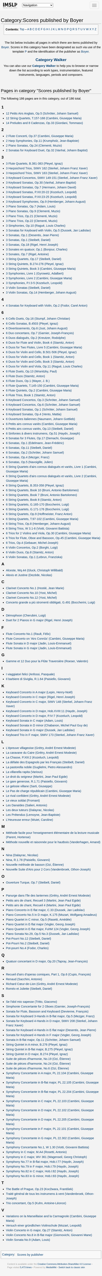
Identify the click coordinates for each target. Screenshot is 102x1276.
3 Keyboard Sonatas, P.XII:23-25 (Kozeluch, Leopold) (41, 197)
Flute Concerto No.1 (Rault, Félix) (28, 634)
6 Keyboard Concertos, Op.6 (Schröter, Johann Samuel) (43, 404)
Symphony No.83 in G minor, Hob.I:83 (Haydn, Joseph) (42, 1176)
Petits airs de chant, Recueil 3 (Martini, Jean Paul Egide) (43, 900)
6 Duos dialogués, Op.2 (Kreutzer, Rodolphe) (36, 337)
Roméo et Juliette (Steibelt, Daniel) (29, 988)
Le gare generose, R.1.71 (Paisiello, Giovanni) (36, 781)
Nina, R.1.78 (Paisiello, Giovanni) (28, 860)
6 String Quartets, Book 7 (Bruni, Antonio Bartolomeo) (41, 495)
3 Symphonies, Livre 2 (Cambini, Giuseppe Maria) (39, 278)
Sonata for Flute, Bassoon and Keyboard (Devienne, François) (47, 1011)
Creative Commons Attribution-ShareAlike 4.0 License (64, 1264)
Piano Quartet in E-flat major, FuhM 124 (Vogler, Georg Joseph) (48, 929)
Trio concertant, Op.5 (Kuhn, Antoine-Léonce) (36, 1203)
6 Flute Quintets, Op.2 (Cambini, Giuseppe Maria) (39, 390)
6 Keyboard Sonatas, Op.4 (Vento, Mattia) (33, 414)
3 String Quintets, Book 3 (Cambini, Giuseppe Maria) (41, 268)
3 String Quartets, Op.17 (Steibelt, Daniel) (33, 259)
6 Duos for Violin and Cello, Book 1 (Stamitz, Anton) (40, 357)
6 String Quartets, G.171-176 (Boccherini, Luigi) (37, 509)
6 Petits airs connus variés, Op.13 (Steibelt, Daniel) (40, 428)
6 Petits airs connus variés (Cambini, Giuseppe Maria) (41, 424)
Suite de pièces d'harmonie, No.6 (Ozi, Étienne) (37, 1068)
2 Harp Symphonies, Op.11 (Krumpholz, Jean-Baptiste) (42, 140)
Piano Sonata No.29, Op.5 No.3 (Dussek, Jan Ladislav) (42, 933)
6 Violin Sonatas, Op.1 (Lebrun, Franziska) (34, 557)
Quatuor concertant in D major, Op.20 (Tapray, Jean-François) (47, 961)
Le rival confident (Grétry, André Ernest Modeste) (38, 795)
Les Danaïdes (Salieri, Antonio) (26, 805)
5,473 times (26, 1267)
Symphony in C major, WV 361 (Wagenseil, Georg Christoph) (46, 1157)
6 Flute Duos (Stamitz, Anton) (25, 376)
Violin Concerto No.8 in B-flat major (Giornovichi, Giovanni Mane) (49, 1235)
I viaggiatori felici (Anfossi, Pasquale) (30, 674)
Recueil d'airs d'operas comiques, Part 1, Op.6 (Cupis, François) (48, 974)
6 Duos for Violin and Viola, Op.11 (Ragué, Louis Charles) (44, 366)
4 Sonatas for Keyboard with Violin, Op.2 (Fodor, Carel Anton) (47, 305)
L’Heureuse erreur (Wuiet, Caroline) (29, 819)
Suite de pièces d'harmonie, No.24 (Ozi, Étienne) (38, 1063)
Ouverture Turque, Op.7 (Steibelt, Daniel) (33, 882)
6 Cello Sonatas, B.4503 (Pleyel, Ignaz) (32, 323)
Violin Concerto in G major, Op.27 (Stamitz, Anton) (39, 1230)
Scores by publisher (30, 1254)
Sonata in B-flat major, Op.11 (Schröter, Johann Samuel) (43, 1039)
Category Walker (51, 60)
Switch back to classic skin (72, 1267)
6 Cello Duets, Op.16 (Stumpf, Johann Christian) (38, 318)
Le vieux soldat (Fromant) (23, 800)
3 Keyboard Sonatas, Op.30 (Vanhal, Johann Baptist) (41, 182)
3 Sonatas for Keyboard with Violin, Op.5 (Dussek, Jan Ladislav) (48, 230)
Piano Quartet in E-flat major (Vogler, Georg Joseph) (40, 924)
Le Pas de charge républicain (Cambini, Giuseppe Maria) (43, 791)
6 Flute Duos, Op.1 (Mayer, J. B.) (28, 381)
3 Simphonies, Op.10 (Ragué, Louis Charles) (35, 225)
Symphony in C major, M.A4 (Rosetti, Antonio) (36, 1152)
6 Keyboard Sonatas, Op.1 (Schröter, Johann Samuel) (42, 409)
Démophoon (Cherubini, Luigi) (26, 615)
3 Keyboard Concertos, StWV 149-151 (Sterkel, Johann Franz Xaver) (51, 177)
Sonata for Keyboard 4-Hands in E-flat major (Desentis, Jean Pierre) (51, 1030)
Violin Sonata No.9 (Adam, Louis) (28, 1239)
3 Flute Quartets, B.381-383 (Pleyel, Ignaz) (34, 163)
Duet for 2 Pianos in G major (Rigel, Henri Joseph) (39, 620)
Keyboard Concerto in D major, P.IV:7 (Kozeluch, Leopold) (44, 715)
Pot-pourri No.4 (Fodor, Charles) (27, 948)
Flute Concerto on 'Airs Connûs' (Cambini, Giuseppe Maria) (45, 638)
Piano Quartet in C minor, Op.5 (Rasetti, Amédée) (39, 919)
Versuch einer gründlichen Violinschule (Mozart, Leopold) (44, 1225)
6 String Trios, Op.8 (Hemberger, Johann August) (38, 523)
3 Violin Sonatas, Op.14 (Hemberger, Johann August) (41, 292)
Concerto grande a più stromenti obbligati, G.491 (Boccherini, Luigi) (50, 602)
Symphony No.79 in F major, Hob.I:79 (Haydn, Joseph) (42, 1166)
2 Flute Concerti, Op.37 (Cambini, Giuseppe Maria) (39, 136)
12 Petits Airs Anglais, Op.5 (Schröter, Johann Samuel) (42, 113)
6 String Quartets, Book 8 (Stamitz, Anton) (34, 499)
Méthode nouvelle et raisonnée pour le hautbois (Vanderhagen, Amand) (53, 842)
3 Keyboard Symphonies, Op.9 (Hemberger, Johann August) (46, 201)
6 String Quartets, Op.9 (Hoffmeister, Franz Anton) (39, 514)
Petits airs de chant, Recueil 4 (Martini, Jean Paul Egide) (43, 905)
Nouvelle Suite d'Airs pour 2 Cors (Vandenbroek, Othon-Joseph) (48, 869)
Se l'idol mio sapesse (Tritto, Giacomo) (31, 1001)
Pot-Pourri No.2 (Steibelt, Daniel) (27, 943)
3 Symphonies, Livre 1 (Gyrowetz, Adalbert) (35, 273)
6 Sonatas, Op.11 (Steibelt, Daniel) (29, 447)
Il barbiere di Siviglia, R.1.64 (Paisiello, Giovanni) (38, 679)
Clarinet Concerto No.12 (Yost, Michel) (31, 597)
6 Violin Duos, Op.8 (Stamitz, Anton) (30, 552)
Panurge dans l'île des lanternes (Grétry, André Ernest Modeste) (48, 895)
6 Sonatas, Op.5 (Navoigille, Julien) (29, 462)
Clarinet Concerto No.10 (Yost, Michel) (31, 593)
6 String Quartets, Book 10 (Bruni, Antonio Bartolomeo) (42, 490)
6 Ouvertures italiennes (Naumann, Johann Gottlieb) (40, 419)
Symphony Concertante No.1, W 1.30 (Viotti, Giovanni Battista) (47, 1147)
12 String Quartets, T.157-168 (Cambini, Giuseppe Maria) (44, 118)
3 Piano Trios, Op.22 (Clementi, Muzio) (32, 221)
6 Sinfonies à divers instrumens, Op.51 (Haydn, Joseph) (43, 433)
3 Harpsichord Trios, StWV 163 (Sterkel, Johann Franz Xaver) (47, 173)
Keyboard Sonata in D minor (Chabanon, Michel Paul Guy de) (47, 725)
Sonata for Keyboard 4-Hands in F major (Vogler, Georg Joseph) (48, 1035)
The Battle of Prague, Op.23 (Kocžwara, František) (39, 1189)
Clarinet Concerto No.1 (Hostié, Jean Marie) (35, 588)
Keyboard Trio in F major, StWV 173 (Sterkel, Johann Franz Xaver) (50, 735)
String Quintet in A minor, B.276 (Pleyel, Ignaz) (36, 1044)
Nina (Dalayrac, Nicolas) (22, 855)
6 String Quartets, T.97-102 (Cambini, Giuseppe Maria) (42, 519)
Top (22, 29)
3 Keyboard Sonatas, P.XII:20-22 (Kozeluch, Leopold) (41, 192)
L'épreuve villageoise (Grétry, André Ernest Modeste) (41, 748)
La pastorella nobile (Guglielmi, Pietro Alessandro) (39, 767)
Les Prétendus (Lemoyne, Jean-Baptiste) (33, 814)
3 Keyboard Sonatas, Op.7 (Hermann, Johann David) (41, 187)
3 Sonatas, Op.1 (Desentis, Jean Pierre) (32, 235)
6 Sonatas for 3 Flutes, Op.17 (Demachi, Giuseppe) (40, 438)
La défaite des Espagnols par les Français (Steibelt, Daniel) (45, 762)
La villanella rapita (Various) (24, 772)
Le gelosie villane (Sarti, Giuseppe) (29, 786)
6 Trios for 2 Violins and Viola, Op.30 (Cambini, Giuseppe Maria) (48, 533)
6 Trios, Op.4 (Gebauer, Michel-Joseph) (32, 542)
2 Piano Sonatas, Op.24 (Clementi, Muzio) (34, 145)
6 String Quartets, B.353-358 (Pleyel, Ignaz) (35, 485)
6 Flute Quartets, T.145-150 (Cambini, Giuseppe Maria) (42, 385)
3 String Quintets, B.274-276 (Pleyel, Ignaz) (35, 264)
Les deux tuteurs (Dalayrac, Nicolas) (30, 810)
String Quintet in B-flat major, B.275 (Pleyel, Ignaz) (39, 1049)
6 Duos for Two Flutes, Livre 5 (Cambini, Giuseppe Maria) (44, 347)
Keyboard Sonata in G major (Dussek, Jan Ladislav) (40, 730)
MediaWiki (51, 1267)
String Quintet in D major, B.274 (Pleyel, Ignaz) (37, 1054)
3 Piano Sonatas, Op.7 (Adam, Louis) (30, 206)
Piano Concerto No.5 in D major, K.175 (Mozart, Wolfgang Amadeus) (51, 914)
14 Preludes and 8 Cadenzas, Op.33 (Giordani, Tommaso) (44, 123)
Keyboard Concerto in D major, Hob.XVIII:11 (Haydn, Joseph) (46, 711)
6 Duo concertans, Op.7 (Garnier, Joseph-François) (40, 333)
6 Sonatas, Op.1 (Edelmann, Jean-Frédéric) (35, 443)
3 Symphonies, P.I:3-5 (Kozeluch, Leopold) (34, 283)
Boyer (5, 47)
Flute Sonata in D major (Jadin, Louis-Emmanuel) (38, 643)
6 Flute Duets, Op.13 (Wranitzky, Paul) (31, 371)
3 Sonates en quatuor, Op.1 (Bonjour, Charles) (36, 249)
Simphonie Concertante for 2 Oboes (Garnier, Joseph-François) (48, 1006)
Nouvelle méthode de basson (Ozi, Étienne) (35, 864)
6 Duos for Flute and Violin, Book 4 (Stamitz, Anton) (40, 342)
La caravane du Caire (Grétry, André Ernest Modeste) (41, 752)
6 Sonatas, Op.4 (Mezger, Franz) (27, 457)
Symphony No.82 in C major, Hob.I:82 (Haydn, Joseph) (42, 1171)
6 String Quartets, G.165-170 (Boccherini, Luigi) (37, 504)
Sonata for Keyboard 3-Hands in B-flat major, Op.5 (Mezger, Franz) (50, 1016)
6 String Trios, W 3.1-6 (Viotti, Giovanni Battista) (37, 528)
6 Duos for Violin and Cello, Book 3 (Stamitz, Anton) (40, 361)
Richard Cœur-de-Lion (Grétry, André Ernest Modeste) (42, 984)
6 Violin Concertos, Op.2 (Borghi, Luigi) (32, 547)
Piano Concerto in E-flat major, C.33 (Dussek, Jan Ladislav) (45, 910)
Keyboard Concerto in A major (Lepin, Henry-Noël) (39, 692)
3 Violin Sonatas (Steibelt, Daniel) (28, 287)
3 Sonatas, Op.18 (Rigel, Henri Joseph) (32, 244)
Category (8, 1254)
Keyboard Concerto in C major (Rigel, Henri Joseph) (40, 697)
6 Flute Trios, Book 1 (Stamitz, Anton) (30, 395)
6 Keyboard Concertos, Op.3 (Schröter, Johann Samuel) (43, 400)
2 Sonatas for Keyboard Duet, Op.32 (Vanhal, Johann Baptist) (47, 150)
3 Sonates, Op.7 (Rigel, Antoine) (27, 254)
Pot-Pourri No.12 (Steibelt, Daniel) (28, 938)
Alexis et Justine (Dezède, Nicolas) (29, 575)
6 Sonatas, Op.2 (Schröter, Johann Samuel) (35, 452)
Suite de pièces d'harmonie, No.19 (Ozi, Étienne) (38, 1059)
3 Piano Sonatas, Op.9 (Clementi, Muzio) (33, 211)
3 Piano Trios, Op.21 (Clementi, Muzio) (32, 216)
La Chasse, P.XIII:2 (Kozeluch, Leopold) (32, 757)
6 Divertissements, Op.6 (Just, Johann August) (37, 328)
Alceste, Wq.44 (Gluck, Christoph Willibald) (34, 570)
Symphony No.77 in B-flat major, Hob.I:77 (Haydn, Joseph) (45, 1161)
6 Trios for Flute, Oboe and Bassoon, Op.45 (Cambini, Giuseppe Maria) (53, 538)
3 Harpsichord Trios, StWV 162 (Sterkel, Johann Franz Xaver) (47, 168)
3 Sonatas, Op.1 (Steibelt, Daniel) (28, 240)
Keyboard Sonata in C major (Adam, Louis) (34, 720)
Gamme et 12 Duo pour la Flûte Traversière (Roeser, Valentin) (47, 661)
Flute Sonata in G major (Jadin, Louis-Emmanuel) (39, 648)
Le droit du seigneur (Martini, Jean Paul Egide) (37, 776)
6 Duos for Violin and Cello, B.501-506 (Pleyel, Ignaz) (41, 352)
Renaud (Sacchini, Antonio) (24, 979)
